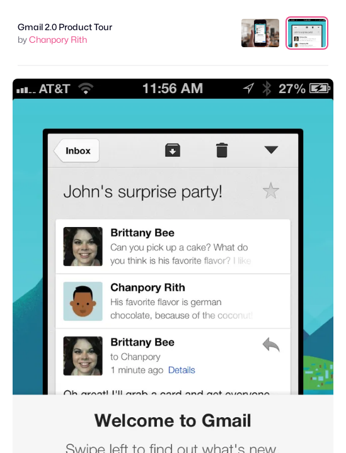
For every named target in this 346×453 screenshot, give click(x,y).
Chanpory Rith (58, 39)
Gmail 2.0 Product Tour (65, 26)
